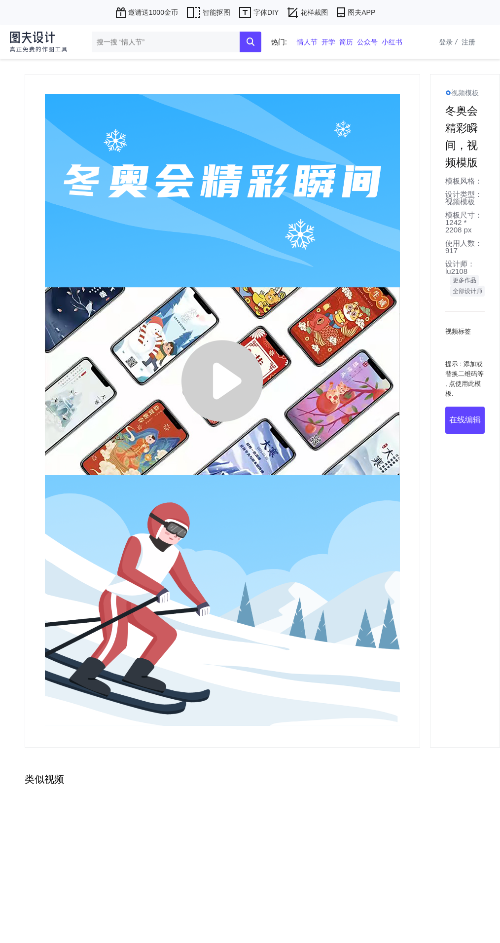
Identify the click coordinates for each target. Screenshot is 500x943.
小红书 (392, 41)
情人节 (307, 41)
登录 (449, 42)
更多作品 (464, 280)
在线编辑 (465, 419)
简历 (346, 41)
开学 (328, 41)
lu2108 (456, 271)
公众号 (367, 41)
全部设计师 (467, 291)
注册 (468, 42)
